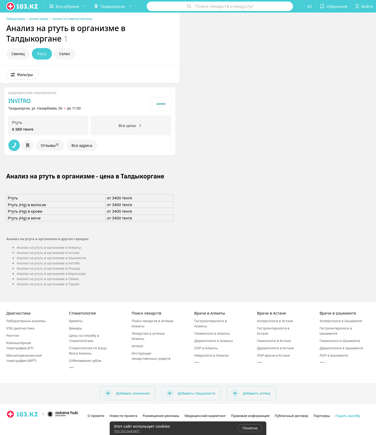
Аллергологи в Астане (275, 320)
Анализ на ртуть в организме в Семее (48, 278)
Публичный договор (291, 415)
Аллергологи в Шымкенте (341, 320)
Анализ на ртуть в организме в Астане (48, 252)
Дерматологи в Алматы (213, 340)
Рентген (12, 335)
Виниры (75, 328)
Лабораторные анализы (26, 320)
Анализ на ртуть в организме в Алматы (49, 247)
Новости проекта (123, 415)
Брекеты (76, 320)
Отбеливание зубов (85, 360)
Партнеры (322, 415)
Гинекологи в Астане (274, 340)
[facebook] (18, 425)
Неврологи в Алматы (211, 355)
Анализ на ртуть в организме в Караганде (51, 273)
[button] (67, 6)
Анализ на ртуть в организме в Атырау (48, 268)
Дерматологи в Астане (275, 348)
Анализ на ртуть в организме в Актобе (48, 263)
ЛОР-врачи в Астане (273, 355)
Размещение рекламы (161, 415)
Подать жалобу (347, 415)
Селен (64, 53)
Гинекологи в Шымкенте (340, 340)
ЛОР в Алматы (206, 348)
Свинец (18, 53)
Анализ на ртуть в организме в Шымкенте (51, 258)
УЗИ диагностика (20, 328)
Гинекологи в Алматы (212, 333)
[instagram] (10, 425)
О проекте (95, 415)
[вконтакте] (25, 425)
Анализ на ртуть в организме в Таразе (48, 284)
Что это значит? (126, 430)
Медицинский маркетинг (205, 415)
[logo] (22, 6)
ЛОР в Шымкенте (334, 355)
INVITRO (19, 101)
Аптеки (137, 346)
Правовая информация (250, 415)
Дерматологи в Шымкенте (341, 348)
